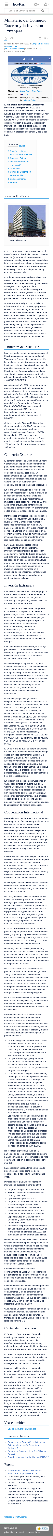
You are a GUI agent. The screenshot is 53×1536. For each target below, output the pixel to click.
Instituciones (21, 1517)
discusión (45, 44)
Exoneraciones (33, 1532)
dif (6, 49)
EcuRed (19, 4)
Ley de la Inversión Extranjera (22, 1429)
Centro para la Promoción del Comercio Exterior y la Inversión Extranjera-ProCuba (27, 1445)
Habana (26, 100)
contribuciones (11, 46)
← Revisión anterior (16, 49)
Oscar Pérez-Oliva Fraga (31, 91)
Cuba (42, 64)
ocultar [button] (22, 146)
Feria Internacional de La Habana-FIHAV (27, 1457)
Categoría (9, 1517)
